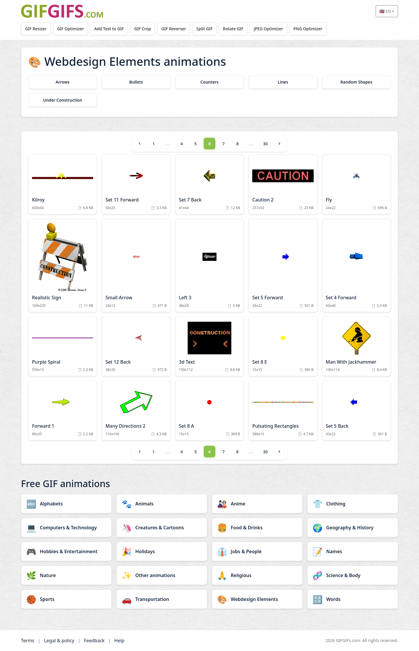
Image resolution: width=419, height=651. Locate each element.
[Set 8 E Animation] (283, 346)
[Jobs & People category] (257, 551)
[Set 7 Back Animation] (209, 184)
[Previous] (139, 143)
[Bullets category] (136, 82)
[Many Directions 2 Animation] (136, 410)
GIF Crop (142, 28)
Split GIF (204, 28)
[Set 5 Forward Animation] (283, 265)
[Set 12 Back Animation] (136, 346)
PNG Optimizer (307, 28)
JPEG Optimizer (268, 28)
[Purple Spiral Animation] (63, 346)
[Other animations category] (162, 575)
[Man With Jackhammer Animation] (356, 346)
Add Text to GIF (109, 28)
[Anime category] (257, 503)
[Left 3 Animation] (209, 265)
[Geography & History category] (353, 527)
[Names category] (353, 551)
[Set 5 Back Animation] (356, 410)
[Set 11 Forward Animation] (136, 184)
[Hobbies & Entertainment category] (66, 551)
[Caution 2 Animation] (283, 184)
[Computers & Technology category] (66, 527)
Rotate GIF (233, 28)
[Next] (279, 143)
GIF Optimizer (70, 28)
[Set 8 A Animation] (209, 410)
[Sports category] (66, 599)
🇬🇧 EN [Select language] (385, 11)
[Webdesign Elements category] (257, 599)
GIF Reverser (173, 28)
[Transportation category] (162, 599)
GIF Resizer (36, 28)
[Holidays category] (162, 551)
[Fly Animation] (356, 184)
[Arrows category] (63, 82)
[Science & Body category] (353, 575)
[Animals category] (162, 503)
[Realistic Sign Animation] (63, 265)
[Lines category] (283, 82)
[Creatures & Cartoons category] (162, 527)
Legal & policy (59, 640)
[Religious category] (257, 575)
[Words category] (353, 599)
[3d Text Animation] (209, 346)
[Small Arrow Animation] (136, 265)
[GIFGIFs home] (62, 11)
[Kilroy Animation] (63, 184)
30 (265, 143)
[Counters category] (209, 82)
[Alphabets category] (66, 503)
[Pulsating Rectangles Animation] (283, 410)
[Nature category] (66, 575)
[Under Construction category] (63, 100)
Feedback (94, 640)
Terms (27, 640)
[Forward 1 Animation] (63, 410)
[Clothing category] (353, 503)
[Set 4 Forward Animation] (356, 265)
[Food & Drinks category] (257, 527)
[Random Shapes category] (356, 82)
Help (119, 640)
